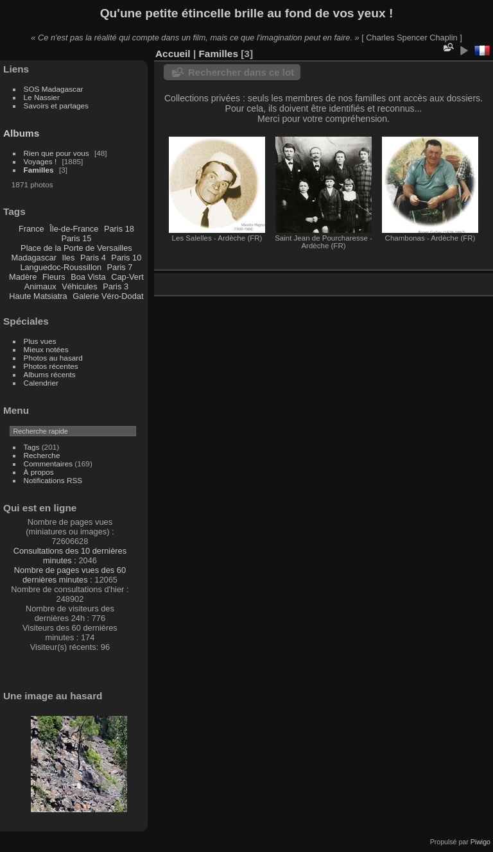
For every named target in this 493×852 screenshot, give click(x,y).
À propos (39, 472)
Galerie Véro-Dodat (108, 296)
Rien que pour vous (57, 153)
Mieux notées (46, 349)
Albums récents (50, 374)
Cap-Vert (127, 277)
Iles (68, 257)
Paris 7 (120, 267)
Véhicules (80, 286)
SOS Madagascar (53, 89)
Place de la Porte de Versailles (76, 248)
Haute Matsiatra (38, 296)
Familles (39, 170)
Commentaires (48, 463)
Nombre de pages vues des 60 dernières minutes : (70, 574)
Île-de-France (73, 229)
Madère (23, 277)
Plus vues (40, 341)
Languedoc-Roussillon (60, 267)
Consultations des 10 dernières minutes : (69, 555)
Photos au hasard (53, 358)
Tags (32, 447)
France (31, 229)
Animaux (40, 286)
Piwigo (480, 842)
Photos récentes (51, 366)
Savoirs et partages (56, 105)
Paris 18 (119, 229)
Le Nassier (42, 97)
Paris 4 (93, 257)
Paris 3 (115, 286)
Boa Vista (88, 277)
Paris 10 (126, 257)
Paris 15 (76, 238)
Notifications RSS (53, 480)
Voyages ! (40, 161)
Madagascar (33, 257)
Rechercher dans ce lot (241, 72)
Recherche (42, 455)
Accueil (173, 53)
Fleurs (53, 277)
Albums (21, 133)
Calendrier (41, 383)
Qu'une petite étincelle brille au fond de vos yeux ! (247, 13)
